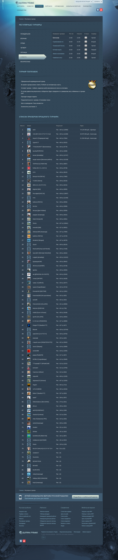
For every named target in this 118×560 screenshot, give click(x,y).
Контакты (21, 525)
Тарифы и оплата (23, 514)
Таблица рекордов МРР (88, 516)
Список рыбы (64, 516)
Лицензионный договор (66, 532)
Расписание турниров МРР (89, 523)
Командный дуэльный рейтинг (48, 518)
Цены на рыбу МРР (87, 518)
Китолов (56, 38)
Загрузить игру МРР (87, 511)
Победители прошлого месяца (48, 521)
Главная (21, 19)
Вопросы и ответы (65, 523)
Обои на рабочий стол (25, 516)
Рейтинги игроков (44, 511)
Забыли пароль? (86, 532)
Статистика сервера (66, 511)
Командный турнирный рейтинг (48, 516)
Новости (21, 518)
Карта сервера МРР (87, 521)
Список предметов (65, 518)
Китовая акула (57, 49)
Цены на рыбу (64, 514)
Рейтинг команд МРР (87, 525)
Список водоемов (65, 521)
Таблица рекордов (44, 514)
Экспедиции (22, 523)
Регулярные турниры (24, 521)
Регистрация (77, 532)
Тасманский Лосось (59, 45)
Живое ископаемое (58, 53)
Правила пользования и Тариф (49, 532)
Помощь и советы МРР (88, 514)
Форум (62, 525)
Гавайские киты (57, 57)
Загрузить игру (23, 511)
